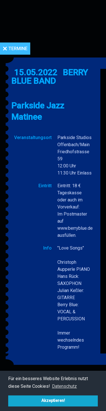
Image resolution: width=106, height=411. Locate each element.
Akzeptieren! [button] (53, 400)
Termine (17, 48)
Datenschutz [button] (64, 386)
